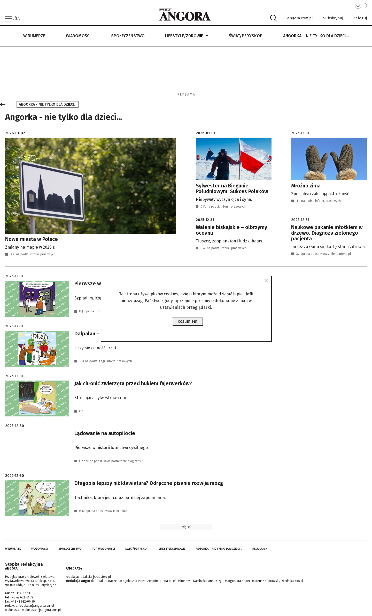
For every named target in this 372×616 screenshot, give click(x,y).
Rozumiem (187, 321)
